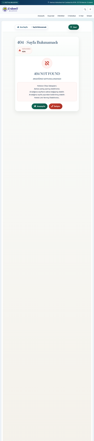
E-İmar (81, 16)
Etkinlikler (61, 16)
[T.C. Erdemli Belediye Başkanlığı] (10, 9)
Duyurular (51, 16)
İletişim (89, 16)
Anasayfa (41, 16)
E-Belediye (72, 16)
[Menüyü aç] (90, 9)
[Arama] (85, 9)
